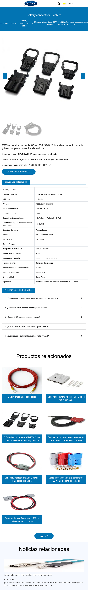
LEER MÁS (44, 536)
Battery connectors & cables (24, 23)
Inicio (2, 23)
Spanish (68, 4)
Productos (10, 23)
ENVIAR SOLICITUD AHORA (18, 172)
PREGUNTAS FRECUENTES (18, 290)
